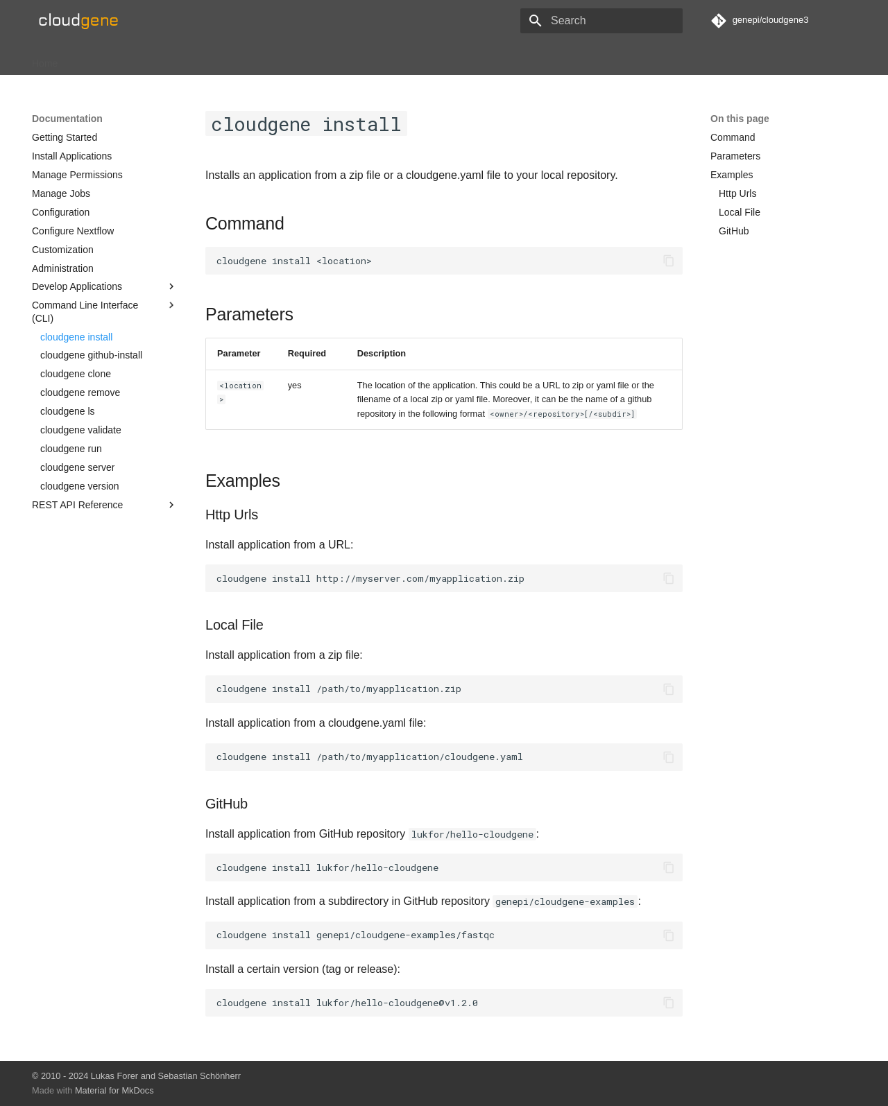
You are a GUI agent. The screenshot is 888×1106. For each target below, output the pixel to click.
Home (45, 58)
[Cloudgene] (82, 21)
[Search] (601, 20)
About (232, 58)
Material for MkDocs (114, 1090)
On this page (739, 118)
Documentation (170, 58)
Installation (97, 58)
